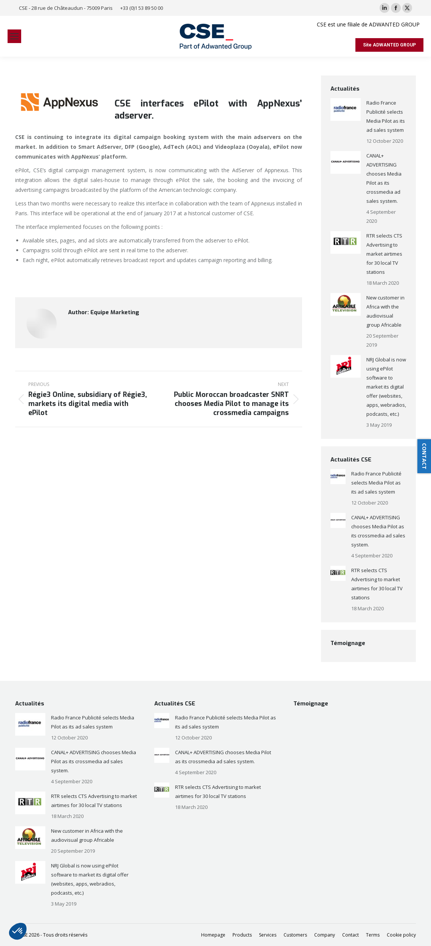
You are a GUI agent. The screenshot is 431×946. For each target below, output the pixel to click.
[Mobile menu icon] (14, 36)
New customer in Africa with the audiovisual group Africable (385, 311)
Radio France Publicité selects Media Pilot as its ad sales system (385, 116)
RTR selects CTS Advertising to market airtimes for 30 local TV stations (384, 253)
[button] (18, 931)
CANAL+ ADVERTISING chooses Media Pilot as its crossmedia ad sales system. (384, 178)
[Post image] (345, 109)
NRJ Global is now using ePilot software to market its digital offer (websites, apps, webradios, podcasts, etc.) (386, 386)
